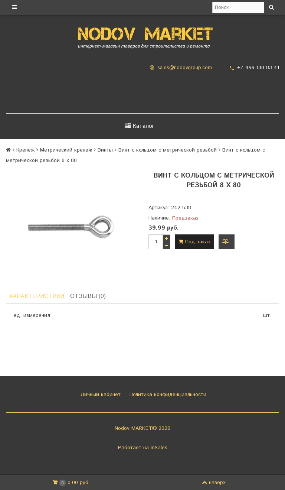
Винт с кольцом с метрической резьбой (167, 150)
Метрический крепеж (66, 150)
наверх (214, 482)
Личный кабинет (100, 394)
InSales (159, 447)
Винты (105, 150)
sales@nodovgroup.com (184, 67)
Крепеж (25, 150)
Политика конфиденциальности (167, 394)
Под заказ (194, 242)
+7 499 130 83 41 (258, 67)
